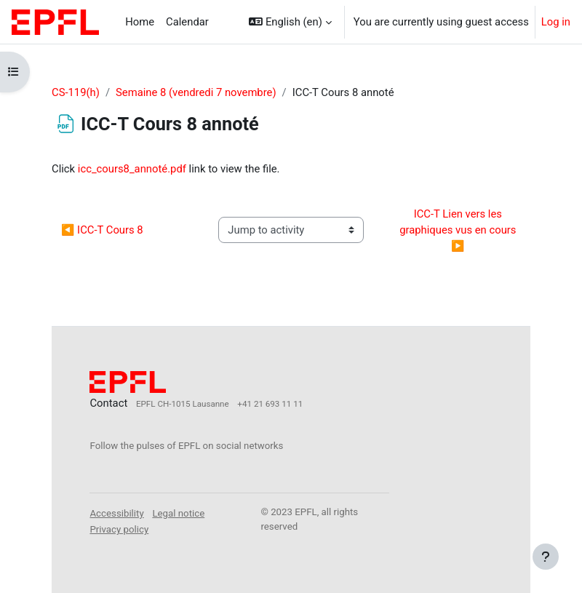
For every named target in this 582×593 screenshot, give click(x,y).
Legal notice (178, 513)
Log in (555, 21)
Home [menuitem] (139, 21)
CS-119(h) (76, 92)
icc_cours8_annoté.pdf (132, 168)
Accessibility (116, 513)
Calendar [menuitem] (187, 21)
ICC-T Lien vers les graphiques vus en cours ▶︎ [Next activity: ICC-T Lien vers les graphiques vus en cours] (459, 229)
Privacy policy (118, 529)
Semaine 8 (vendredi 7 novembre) (196, 92)
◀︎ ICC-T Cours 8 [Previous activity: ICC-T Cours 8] (102, 229)
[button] (289, 22)
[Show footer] (546, 557)
